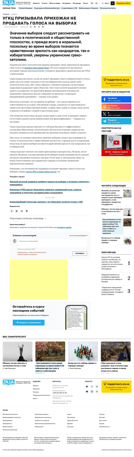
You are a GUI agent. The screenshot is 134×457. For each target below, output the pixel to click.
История (102, 417)
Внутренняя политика (10, 414)
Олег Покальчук (10, 368)
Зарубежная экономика (43, 417)
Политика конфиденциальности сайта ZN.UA (116, 450)
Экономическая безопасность (45, 423)
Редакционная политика (41, 395)
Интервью (66, 3)
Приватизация (8, 427)
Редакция (36, 389)
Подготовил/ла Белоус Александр (26, 218)
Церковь (70, 423)
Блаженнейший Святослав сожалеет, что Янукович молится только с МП (46, 201)
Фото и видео (54, 3)
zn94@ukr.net (56, 398)
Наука (69, 414)
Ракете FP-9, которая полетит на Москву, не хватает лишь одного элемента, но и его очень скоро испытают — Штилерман (112, 263)
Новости (36, 3)
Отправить (79, 253)
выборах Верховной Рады (37, 67)
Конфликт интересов (42, 420)
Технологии (71, 417)
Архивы (35, 386)
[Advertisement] (39, 279)
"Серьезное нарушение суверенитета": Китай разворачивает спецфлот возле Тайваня (112, 290)
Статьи (44, 3)
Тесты (85, 3)
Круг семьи (103, 420)
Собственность (104, 427)
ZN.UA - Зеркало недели (116, 152)
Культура (70, 427)
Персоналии (39, 427)
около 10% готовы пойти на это (41, 171)
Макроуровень (8, 420)
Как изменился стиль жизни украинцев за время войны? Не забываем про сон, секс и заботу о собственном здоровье (111, 226)
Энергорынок (7, 423)
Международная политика (12, 417)
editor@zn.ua (64, 403)
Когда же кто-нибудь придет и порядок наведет (110, 240)
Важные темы (9, 8)
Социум (101, 414)
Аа (112, 3)
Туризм (101, 423)
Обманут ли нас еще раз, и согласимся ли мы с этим (112, 211)
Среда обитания (72, 420)
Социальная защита (41, 414)
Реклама (36, 392)
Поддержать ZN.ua (123, 3)
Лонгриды (77, 3)
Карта (35, 398)
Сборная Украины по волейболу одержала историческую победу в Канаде (111, 278)
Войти (107, 3)
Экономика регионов (10, 430)
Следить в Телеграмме (28, 323)
